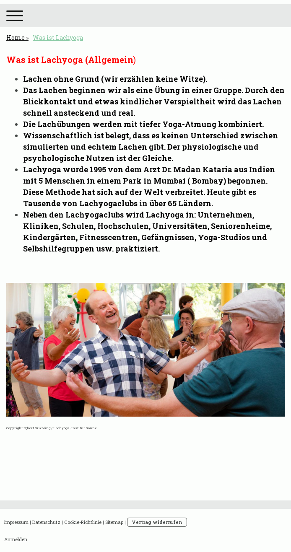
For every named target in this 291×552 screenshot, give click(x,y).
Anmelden (15, 539)
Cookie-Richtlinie (82, 522)
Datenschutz (46, 522)
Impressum (16, 522)
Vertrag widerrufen (157, 522)
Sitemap (114, 522)
